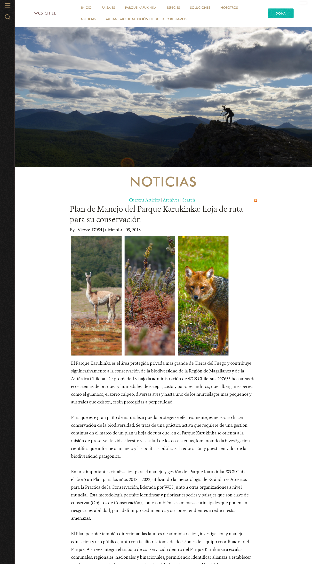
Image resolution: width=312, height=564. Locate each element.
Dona (281, 13)
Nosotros (229, 7)
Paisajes (108, 7)
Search (188, 200)
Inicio (86, 7)
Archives (171, 200)
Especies (173, 7)
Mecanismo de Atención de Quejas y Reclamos (146, 19)
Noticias (88, 19)
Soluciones (200, 7)
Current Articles (144, 200)
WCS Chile (45, 13)
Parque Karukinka (140, 7)
